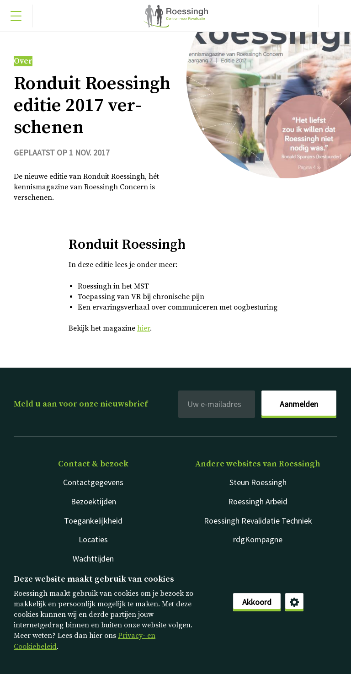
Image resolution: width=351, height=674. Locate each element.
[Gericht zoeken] (335, 16)
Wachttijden (93, 558)
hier (143, 328)
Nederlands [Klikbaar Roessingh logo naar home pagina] (175, 16)
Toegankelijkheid (93, 520)
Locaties (93, 539)
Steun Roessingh (258, 482)
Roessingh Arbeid (257, 501)
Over (23, 61)
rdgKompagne (257, 539)
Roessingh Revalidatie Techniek (258, 520)
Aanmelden (299, 404)
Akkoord (256, 602)
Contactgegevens (93, 482)
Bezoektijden (93, 501)
